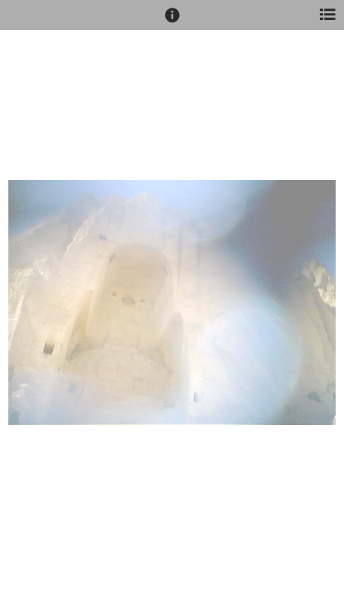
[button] (172, 23)
